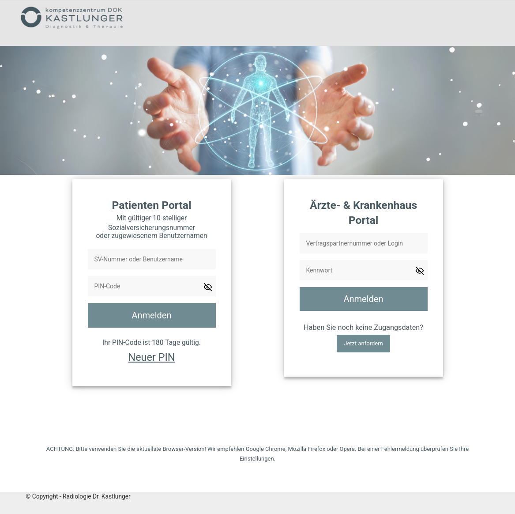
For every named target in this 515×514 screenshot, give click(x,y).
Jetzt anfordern (363, 343)
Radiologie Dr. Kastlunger (97, 496)
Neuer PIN (151, 357)
